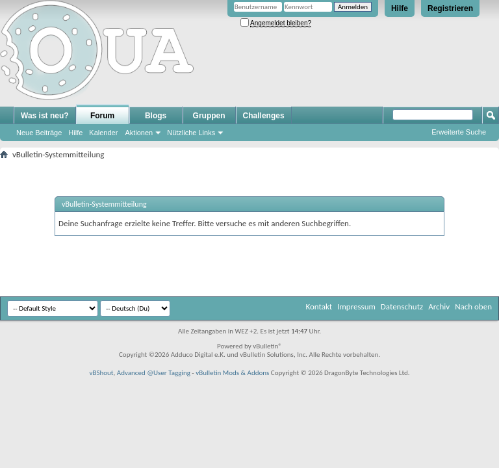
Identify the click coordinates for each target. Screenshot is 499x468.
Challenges (264, 115)
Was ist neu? (45, 115)
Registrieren (450, 8)
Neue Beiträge (39, 132)
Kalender (103, 132)
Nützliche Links (191, 132)
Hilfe (399, 8)
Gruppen (209, 115)
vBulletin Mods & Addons (232, 373)
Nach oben (473, 306)
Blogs (155, 115)
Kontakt (318, 306)
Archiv (439, 306)
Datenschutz (402, 306)
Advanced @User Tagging (153, 373)
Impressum (356, 306)
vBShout (101, 373)
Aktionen (139, 132)
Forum (102, 115)
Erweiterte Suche (458, 132)
